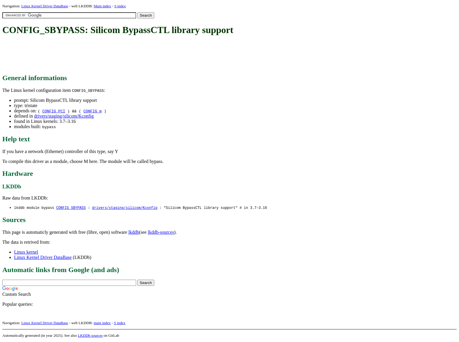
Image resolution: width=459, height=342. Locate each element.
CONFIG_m (92, 111)
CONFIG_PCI (53, 111)
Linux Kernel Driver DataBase (44, 6)
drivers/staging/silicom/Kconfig (64, 116)
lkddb (134, 232)
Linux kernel (26, 252)
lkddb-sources (161, 232)
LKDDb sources (90, 336)
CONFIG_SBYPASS (71, 207)
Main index (102, 6)
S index (120, 6)
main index (102, 323)
